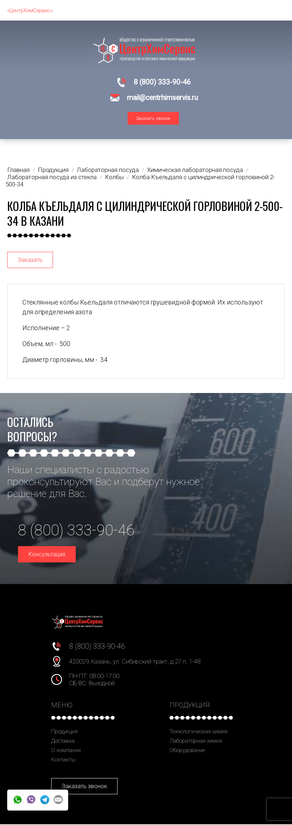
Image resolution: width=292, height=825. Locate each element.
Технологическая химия (198, 732)
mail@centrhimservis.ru (162, 98)
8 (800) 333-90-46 (162, 82)
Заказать (30, 260)
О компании (66, 751)
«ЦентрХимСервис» (30, 10)
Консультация (46, 555)
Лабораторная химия (195, 741)
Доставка (63, 741)
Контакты (63, 760)
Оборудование (187, 751)
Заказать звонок (153, 119)
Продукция (64, 732)
